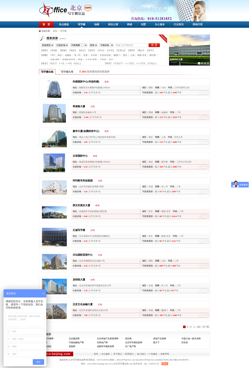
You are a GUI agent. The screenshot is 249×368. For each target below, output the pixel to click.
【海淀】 (72, 50)
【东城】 (54, 50)
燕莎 (60, 55)
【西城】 (63, 50)
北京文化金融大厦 (83, 304)
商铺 (129, 24)
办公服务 (160, 24)
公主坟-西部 (91, 59)
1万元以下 (118, 63)
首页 (55, 31)
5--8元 (69, 63)
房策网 (72, 346)
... (194, 327)
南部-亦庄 (142, 55)
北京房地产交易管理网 (107, 338)
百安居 (184, 342)
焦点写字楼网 (47, 338)
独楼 (96, 24)
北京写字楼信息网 (133, 342)
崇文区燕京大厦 (81, 205)
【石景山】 (121, 50)
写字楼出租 (47, 72)
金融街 (68, 55)
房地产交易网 (159, 338)
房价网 (128, 338)
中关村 (94, 55)
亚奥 (85, 55)
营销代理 (198, 24)
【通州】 (131, 50)
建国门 (117, 55)
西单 (80, 59)
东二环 (77, 55)
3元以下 (53, 63)
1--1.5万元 (129, 63)
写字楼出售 (67, 72)
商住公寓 (113, 24)
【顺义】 (141, 50)
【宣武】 (91, 50)
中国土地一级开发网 (191, 338)
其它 (111, 59)
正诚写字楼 (79, 230)
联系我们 (129, 354)
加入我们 (141, 354)
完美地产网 (102, 342)
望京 (125, 55)
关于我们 (117, 354)
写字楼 (81, 24)
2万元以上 (152, 63)
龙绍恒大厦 (79, 279)
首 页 (46, 24)
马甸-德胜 (54, 59)
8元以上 (77, 63)
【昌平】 (150, 50)
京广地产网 (130, 346)
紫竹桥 (152, 55)
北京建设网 (74, 338)
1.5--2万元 (140, 63)
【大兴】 (110, 50)
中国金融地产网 (76, 342)
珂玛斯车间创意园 (83, 180)
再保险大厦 (79, 106)
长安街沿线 (105, 55)
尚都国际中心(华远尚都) (86, 81)
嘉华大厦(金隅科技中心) (86, 131)
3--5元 (61, 63)
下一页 (206, 327)
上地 (132, 55)
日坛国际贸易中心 (83, 255)
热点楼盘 (64, 24)
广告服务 (153, 354)
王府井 (103, 59)
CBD (52, 55)
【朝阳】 (44, 50)
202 (198, 327)
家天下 (156, 342)
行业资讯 (179, 24)
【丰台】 (101, 50)
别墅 (143, 24)
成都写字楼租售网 (105, 346)
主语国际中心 (80, 156)
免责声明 (164, 354)
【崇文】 (82, 50)
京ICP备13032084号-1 (179, 360)
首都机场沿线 (68, 59)
